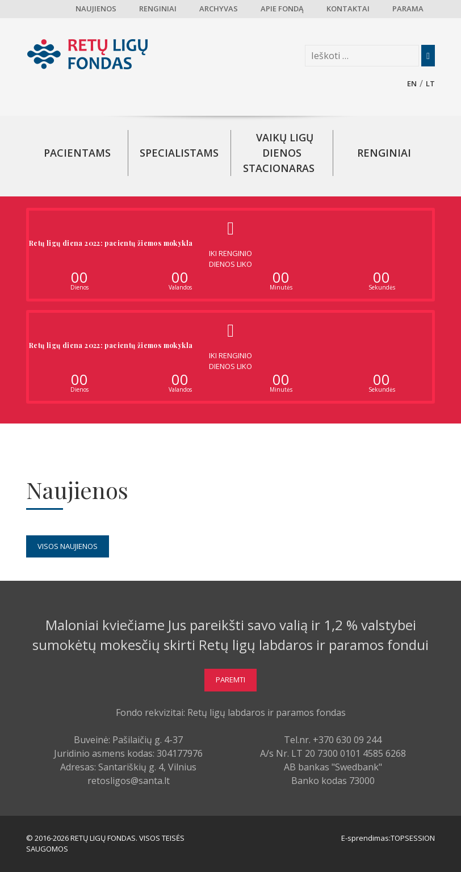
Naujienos (96, 8)
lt (430, 83)
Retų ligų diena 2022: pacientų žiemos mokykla (110, 243)
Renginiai (158, 8)
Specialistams (179, 153)
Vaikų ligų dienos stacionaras (279, 153)
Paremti (230, 679)
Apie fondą (282, 8)
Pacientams (77, 153)
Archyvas (218, 8)
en (412, 83)
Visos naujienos (67, 546)
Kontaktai (348, 8)
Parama (408, 8)
